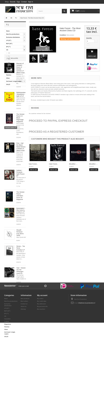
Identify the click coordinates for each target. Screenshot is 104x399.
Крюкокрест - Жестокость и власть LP (20, 244)
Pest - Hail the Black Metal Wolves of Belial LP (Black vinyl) (20, 180)
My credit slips (41, 351)
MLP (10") (9, 43)
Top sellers (12, 92)
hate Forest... (33, 164)
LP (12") (8, 40)
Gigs (18, 2)
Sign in (30, 2)
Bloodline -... (73, 164)
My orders (40, 348)
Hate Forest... (53, 164)
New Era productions (12, 34)
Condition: (63, 35)
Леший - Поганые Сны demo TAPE (20, 266)
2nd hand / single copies (14, 81)
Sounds (12, 2)
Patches (8, 75)
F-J (9, 56)
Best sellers (24, 351)
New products (25, 348)
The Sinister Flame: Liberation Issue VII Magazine (20, 229)
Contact (24, 2)
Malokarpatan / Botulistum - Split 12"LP (21, 128)
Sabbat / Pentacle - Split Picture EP (20, 207)
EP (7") (8, 46)
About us (23, 356)
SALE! (8, 84)
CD (7, 50)
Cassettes (9, 65)
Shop (7, 2)
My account (42, 345)
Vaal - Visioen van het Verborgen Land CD (21, 304)
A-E (9, 53)
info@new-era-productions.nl (86, 352)
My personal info (42, 356)
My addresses (41, 353)
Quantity (89, 38)
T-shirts (8, 68)
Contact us (24, 353)
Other (8, 78)
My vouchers (41, 359)
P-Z (9, 62)
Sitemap (23, 359)
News (8, 31)
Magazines (9, 72)
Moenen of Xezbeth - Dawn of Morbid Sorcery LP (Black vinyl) (20, 102)
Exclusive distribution (13, 37)
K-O (9, 59)
